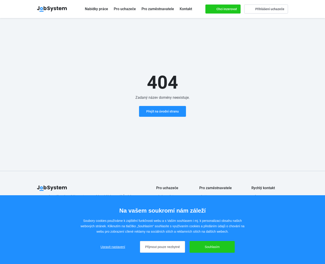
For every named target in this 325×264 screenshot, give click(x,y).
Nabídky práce (96, 9)
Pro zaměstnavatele (158, 9)
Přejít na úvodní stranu (162, 111)
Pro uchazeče (125, 9)
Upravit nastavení (113, 247)
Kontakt (186, 9)
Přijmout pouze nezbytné (162, 247)
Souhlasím (212, 247)
